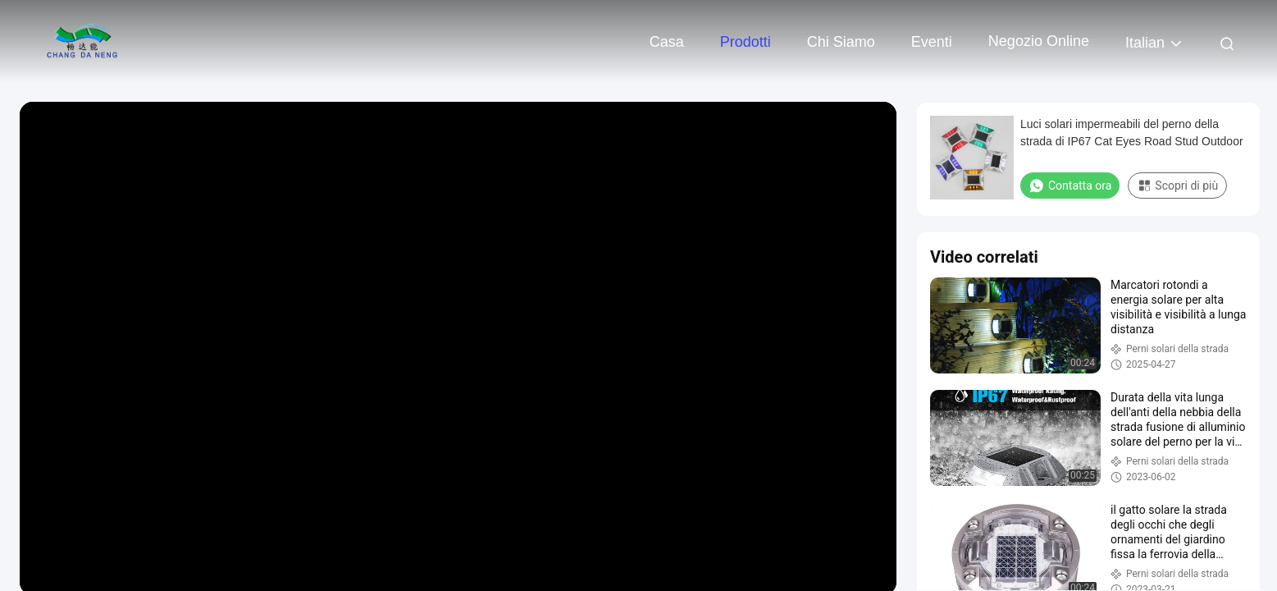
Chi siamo (841, 42)
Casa (667, 42)
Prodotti (745, 42)
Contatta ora (1069, 185)
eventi (931, 42)
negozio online (1038, 41)
